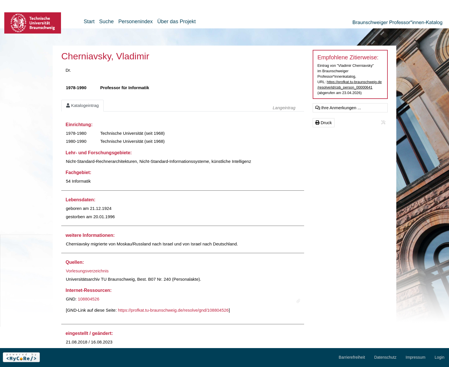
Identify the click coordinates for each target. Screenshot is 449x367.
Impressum (416, 357)
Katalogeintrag (82, 105)
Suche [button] (106, 21)
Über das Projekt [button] (176, 21)
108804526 (88, 298)
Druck (323, 122)
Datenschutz (385, 357)
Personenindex (135, 21)
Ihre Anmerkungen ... (338, 107)
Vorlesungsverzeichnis (87, 270)
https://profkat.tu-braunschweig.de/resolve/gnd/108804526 (173, 310)
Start (89, 21)
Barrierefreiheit (352, 357)
